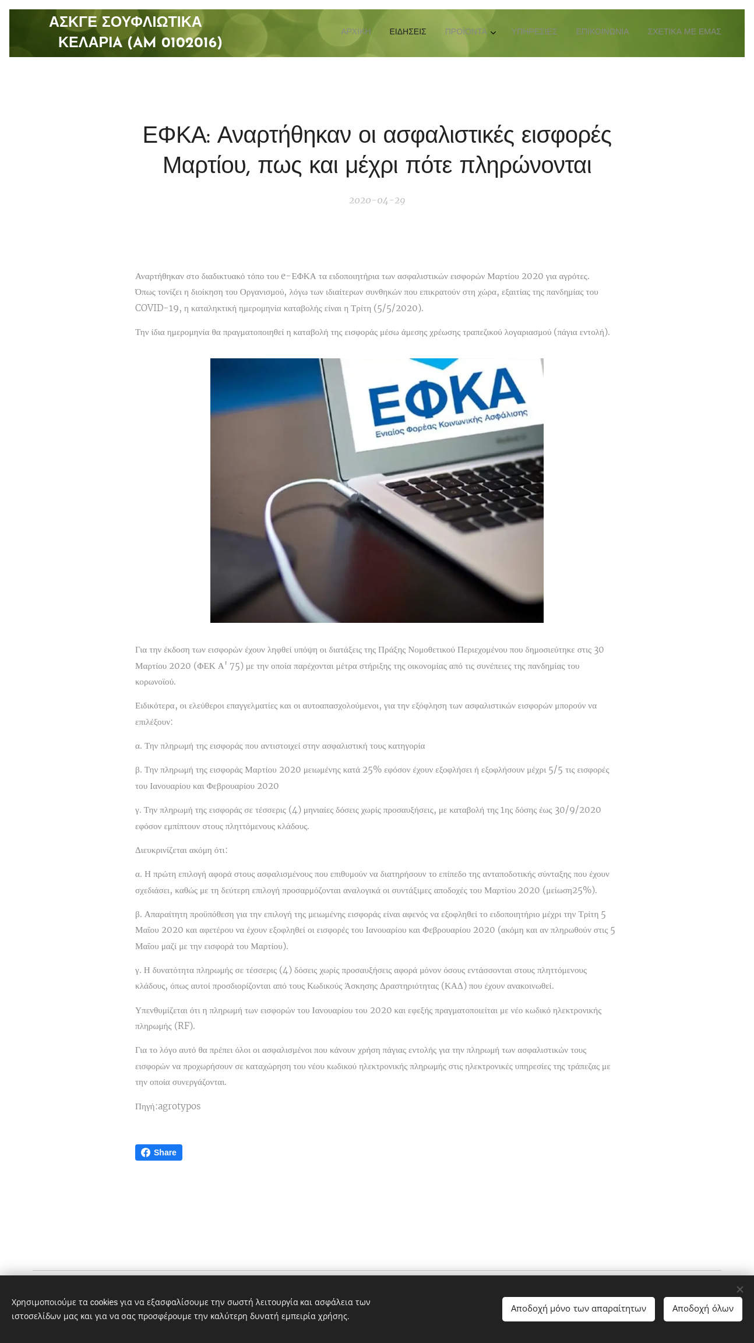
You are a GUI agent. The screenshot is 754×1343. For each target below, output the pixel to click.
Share (159, 1152)
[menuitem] (625, 33)
